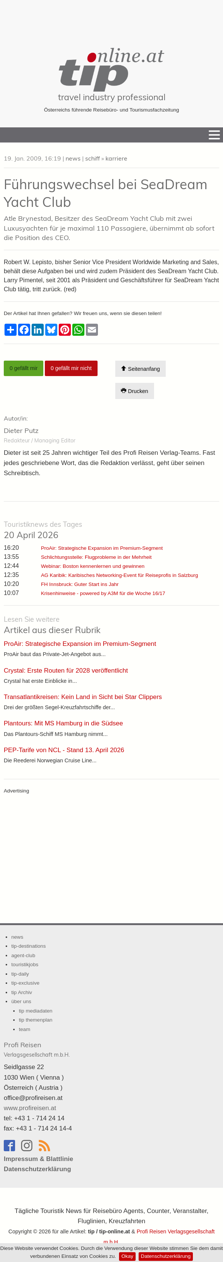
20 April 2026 (43, 530)
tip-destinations (28, 946)
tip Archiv (21, 992)
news (73, 158)
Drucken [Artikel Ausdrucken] (134, 391)
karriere (116, 158)
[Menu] (214, 134)
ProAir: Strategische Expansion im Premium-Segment (102, 548)
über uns (21, 1001)
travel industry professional (111, 97)
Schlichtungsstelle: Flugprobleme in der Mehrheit (96, 557)
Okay (127, 1256)
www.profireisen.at (30, 1108)
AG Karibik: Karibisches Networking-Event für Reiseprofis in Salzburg (119, 575)
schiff (92, 158)
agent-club (23, 955)
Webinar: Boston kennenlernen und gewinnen (93, 566)
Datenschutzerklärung (166, 1256)
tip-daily (20, 974)
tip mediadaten (35, 1011)
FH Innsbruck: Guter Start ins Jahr (80, 584)
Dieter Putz (21, 430)
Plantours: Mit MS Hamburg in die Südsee (63, 723)
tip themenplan (35, 1020)
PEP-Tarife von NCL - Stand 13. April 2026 (64, 750)
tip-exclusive (25, 983)
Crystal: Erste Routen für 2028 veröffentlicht (66, 670)
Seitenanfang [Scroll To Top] (140, 369)
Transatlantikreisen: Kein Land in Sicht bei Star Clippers (83, 697)
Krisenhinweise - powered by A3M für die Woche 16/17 (103, 593)
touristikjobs (24, 964)
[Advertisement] (111, 19)
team (24, 1029)
